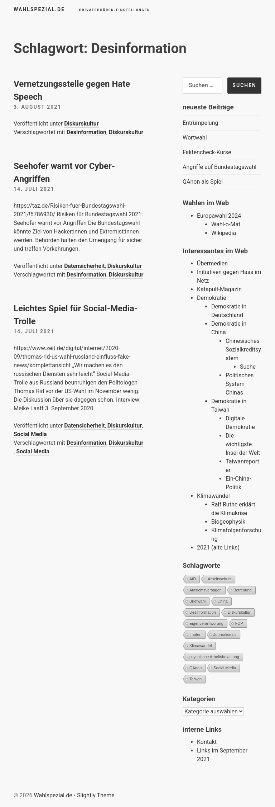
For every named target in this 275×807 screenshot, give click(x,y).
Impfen (195, 634)
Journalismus (225, 634)
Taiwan (195, 679)
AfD (192, 579)
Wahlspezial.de (39, 9)
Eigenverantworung (206, 623)
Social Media (30, 434)
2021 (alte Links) (218, 547)
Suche (248, 366)
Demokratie (211, 297)
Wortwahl (195, 137)
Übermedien (212, 263)
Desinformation (86, 132)
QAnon (195, 668)
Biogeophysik (228, 521)
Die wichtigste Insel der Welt (243, 444)
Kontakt (207, 741)
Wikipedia (223, 233)
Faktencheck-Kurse (207, 152)
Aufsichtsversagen (205, 590)
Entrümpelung (200, 122)
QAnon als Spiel (203, 181)
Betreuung (242, 590)
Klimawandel (213, 495)
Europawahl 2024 (219, 215)
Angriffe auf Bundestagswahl (219, 167)
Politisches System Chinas (240, 384)
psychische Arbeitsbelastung (214, 657)
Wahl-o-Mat (225, 224)
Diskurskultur (81, 123)
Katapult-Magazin (219, 289)
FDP (239, 623)
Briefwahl (197, 601)
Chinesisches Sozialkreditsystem (243, 350)
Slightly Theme (96, 795)
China (222, 601)
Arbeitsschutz (219, 579)
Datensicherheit (84, 266)
